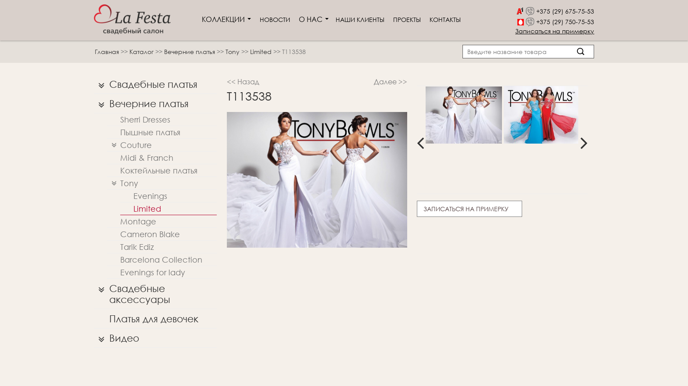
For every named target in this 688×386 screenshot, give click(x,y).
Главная (107, 51)
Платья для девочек (153, 318)
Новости (275, 19)
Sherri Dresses (145, 119)
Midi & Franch (146, 157)
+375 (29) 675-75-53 (565, 11)
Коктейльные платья (158, 170)
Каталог (142, 51)
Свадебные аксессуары (132, 292)
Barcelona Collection (161, 259)
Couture (129, 145)
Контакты (445, 19)
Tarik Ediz (137, 247)
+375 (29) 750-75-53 (565, 22)
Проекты (407, 19)
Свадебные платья (145, 84)
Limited (261, 51)
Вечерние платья (190, 51)
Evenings (150, 196)
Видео (116, 338)
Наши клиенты (360, 19)
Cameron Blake (150, 234)
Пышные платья (150, 132)
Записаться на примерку (554, 31)
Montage (138, 221)
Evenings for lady (152, 272)
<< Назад (243, 81)
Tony (233, 51)
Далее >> (390, 81)
